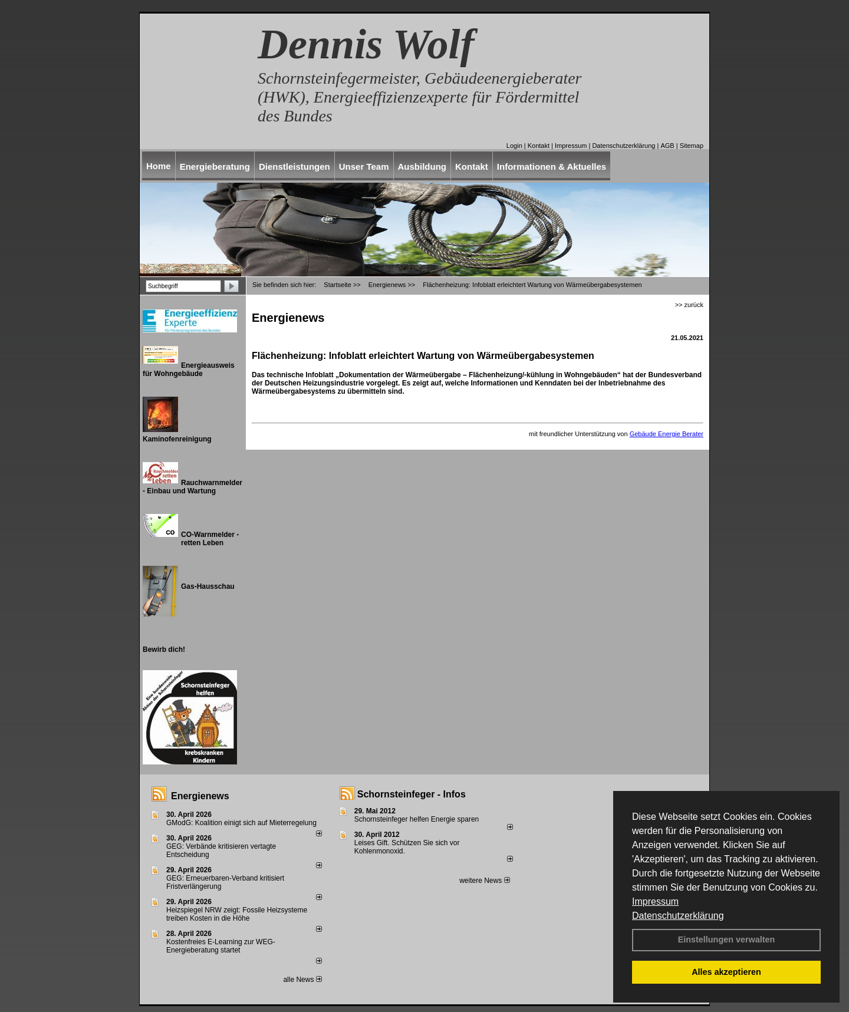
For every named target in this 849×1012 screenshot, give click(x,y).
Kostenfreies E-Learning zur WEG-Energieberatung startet (220, 946)
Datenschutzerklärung (678, 916)
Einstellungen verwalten (726, 939)
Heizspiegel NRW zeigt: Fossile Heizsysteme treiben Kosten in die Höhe (236, 914)
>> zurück (689, 304)
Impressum (655, 901)
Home (158, 166)
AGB (667, 145)
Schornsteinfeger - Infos (411, 794)
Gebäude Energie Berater (666, 433)
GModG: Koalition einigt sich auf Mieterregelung (241, 823)
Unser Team (364, 166)
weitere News (484, 880)
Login (514, 145)
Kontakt (538, 145)
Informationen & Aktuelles (551, 166)
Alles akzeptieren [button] (726, 972)
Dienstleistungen (294, 166)
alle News (302, 979)
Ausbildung (422, 166)
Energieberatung (215, 166)
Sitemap (691, 145)
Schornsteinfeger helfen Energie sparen (416, 819)
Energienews (200, 796)
